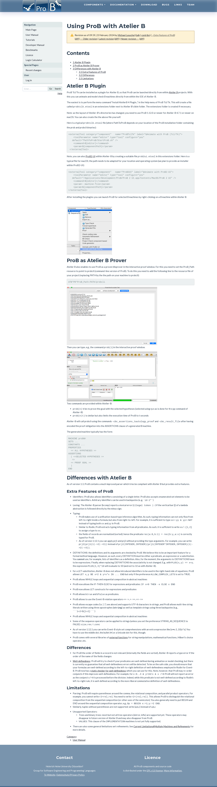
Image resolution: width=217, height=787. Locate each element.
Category (71, 726)
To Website (49, 765)
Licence (29, 55)
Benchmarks (32, 50)
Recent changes (33, 70)
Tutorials (30, 39)
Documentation (123, 8)
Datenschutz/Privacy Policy (70, 765)
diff (77, 38)
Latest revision (106, 38)
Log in (29, 80)
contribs (145, 35)
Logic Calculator (34, 60)
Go (50, 88)
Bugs (165, 8)
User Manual (32, 34)
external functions (118, 629)
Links (178, 8)
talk (138, 35)
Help (60, 93)
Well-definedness (81, 652)
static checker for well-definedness (108, 662)
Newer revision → (130, 38)
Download (149, 8)
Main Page (31, 29)
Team (190, 8)
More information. (173, 760)
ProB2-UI (90, 155)
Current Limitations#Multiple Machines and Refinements (162, 716)
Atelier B (173, 92)
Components (94, 8)
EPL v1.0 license (155, 760)
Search (58, 88)
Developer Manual (35, 45)
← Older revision (88, 38)
